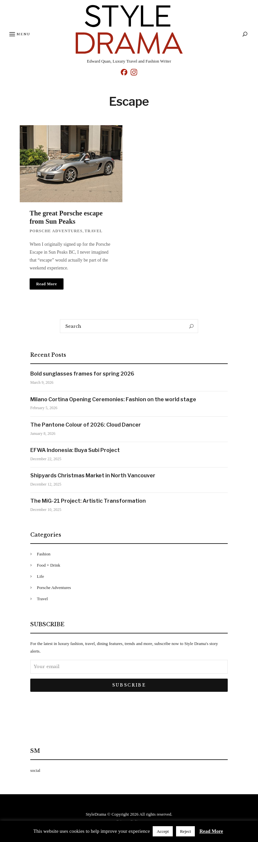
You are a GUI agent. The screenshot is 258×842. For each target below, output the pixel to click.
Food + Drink (48, 565)
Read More (211, 831)
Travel (93, 231)
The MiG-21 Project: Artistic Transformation (88, 501)
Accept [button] (163, 831)
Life (40, 576)
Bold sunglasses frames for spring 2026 (82, 374)
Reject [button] (185, 831)
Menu (20, 34)
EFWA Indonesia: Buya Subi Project (75, 450)
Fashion (43, 554)
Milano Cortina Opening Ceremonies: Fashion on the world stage (113, 400)
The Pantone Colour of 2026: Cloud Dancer (85, 425)
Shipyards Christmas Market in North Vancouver (92, 476)
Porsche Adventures (56, 231)
